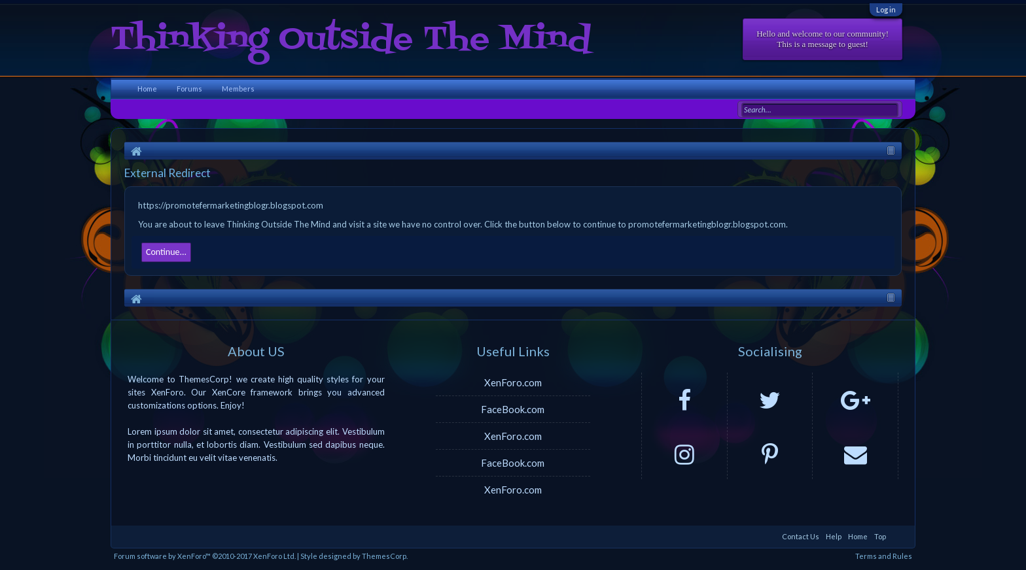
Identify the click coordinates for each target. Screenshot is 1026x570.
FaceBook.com (512, 409)
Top (880, 536)
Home (147, 88)
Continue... (166, 252)
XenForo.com (513, 382)
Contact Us (800, 536)
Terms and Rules (883, 556)
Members (238, 88)
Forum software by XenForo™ (205, 556)
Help (833, 536)
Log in (886, 9)
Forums (189, 88)
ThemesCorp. (385, 556)
